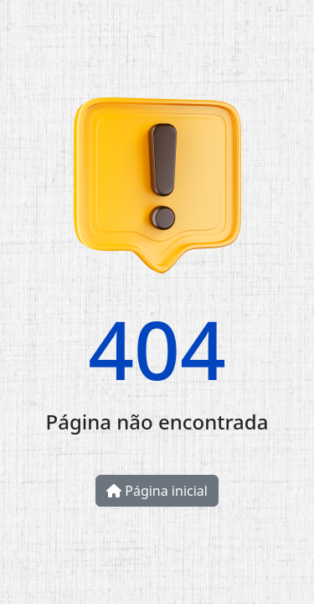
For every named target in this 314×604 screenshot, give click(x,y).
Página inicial (157, 491)
